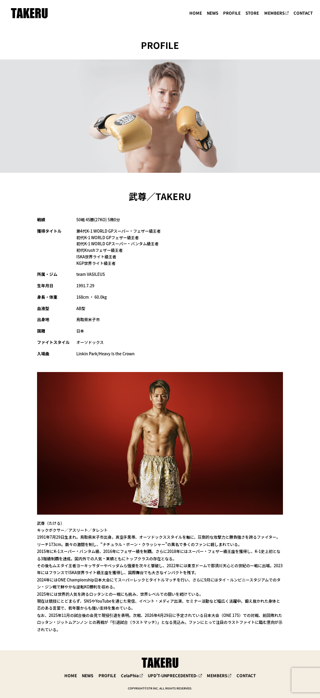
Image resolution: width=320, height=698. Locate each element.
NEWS (212, 13)
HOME (195, 13)
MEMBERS (274, 13)
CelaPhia (130, 675)
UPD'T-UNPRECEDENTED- (173, 675)
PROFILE (232, 13)
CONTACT (303, 13)
